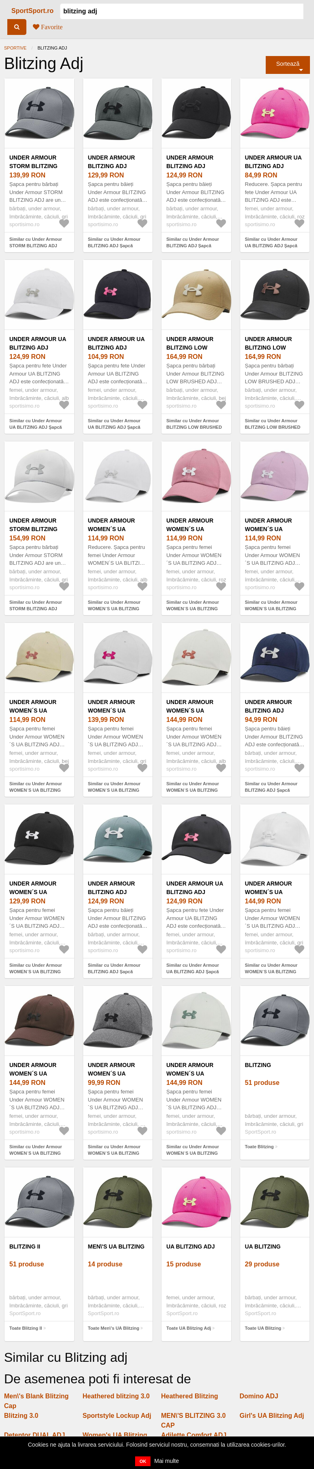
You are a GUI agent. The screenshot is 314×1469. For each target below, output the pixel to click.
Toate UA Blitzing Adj (188, 1328)
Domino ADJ (259, 1396)
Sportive (15, 47)
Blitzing (258, 1065)
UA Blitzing (263, 1246)
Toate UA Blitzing (263, 1328)
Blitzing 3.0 (21, 1415)
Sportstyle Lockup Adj (117, 1415)
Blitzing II (24, 1246)
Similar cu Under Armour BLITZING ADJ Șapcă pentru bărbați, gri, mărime (116, 246)
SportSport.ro (32, 10)
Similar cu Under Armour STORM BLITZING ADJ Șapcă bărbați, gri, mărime (37, 246)
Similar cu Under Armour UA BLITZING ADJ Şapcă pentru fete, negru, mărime (116, 427)
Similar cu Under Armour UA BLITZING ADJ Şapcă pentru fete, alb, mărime (35, 427)
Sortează (288, 63)
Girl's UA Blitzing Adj (272, 1415)
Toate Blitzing (259, 1146)
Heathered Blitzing (189, 1396)
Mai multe (166, 1461)
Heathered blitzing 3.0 (116, 1396)
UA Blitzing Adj (190, 1246)
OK (143, 1461)
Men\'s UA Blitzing (116, 1246)
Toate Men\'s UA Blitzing (114, 1328)
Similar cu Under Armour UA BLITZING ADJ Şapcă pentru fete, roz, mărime (271, 246)
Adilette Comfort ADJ (193, 1435)
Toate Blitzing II (25, 1328)
